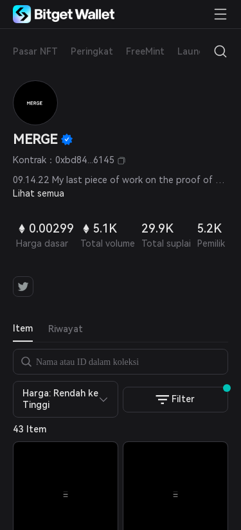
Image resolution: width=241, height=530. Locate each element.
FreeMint (145, 51)
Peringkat (92, 51)
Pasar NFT (35, 51)
